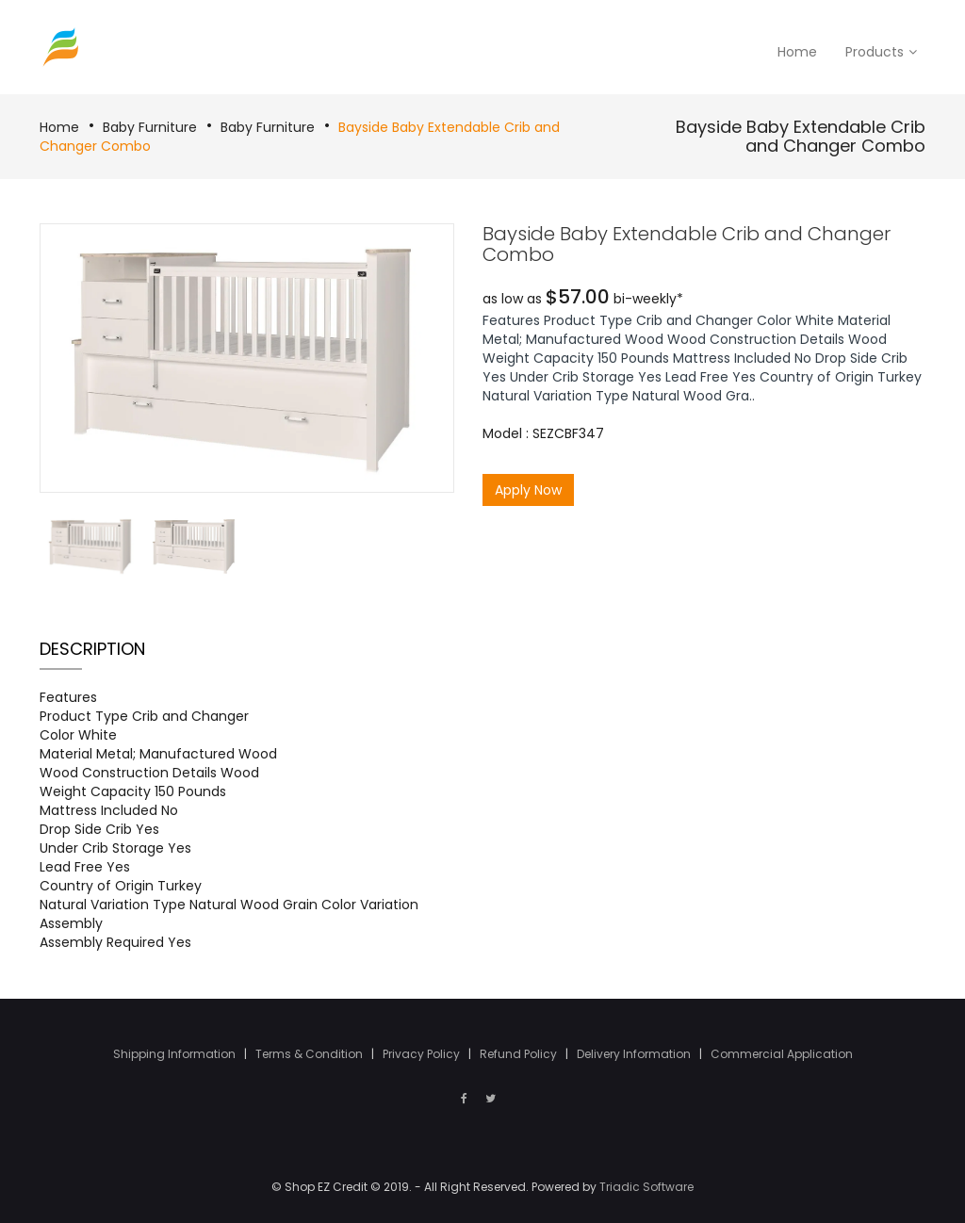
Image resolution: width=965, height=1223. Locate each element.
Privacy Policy (423, 1054)
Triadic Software (646, 1187)
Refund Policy (520, 1054)
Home (59, 127)
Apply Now (528, 490)
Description (92, 648)
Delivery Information (635, 1054)
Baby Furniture (150, 127)
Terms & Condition (310, 1054)
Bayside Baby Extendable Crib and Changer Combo (800, 136)
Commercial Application (782, 1054)
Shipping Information (175, 1054)
